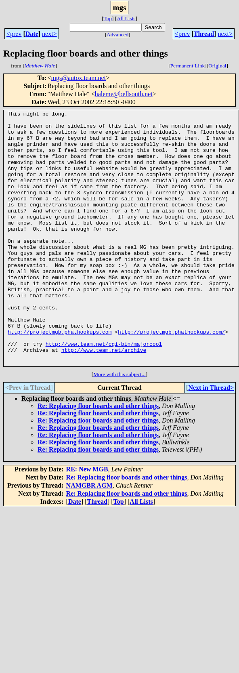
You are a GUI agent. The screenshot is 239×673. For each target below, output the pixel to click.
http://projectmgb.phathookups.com (59, 376)
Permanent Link (187, 66)
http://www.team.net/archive (104, 398)
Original (217, 66)
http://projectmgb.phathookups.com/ (171, 376)
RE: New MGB (87, 520)
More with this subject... (119, 425)
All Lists (126, 18)
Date (31, 33)
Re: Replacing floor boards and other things (98, 456)
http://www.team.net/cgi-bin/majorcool (104, 391)
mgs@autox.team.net (78, 77)
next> (49, 33)
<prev (13, 33)
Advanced (117, 35)
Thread (204, 33)
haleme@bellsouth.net (124, 93)
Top (107, 18)
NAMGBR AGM (89, 536)
